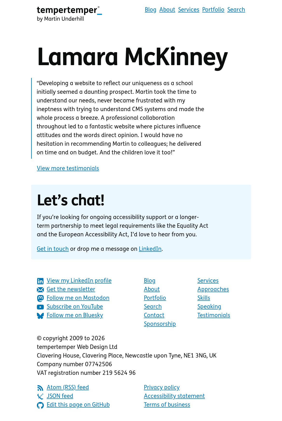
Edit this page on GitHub (73, 405)
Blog (150, 10)
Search (236, 10)
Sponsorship (160, 324)
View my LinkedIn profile (74, 281)
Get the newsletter (66, 289)
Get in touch (53, 249)
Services (188, 10)
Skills (203, 298)
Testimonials (213, 316)
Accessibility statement (174, 396)
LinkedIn (150, 249)
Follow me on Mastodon (73, 298)
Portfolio (213, 10)
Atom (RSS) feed (63, 387)
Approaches (213, 290)
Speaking (209, 307)
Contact (154, 316)
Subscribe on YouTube (70, 307)
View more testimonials (68, 169)
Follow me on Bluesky (70, 315)
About (167, 10)
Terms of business (167, 405)
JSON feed (55, 396)
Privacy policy (162, 388)
